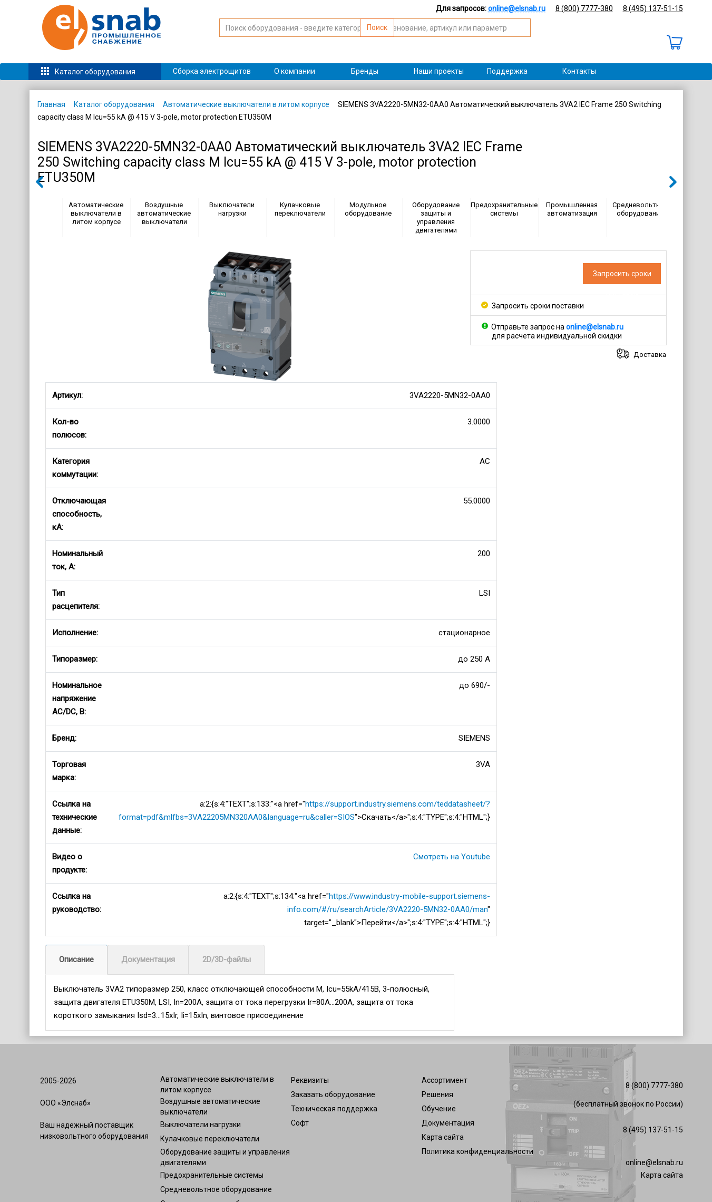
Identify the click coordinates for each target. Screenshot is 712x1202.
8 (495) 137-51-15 (653, 8)
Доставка (649, 354)
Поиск (532, 40)
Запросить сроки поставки (532, 306)
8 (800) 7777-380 (584, 8)
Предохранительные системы (504, 209)
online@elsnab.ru (654, 1162)
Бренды (364, 71)
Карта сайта (443, 1137)
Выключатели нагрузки (232, 209)
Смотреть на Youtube (451, 856)
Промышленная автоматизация (572, 209)
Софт (300, 1123)
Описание (76, 959)
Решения (437, 1094)
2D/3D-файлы (226, 959)
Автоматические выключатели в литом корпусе (246, 104)
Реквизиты (310, 1080)
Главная (51, 104)
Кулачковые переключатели (300, 209)
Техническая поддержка (334, 1108)
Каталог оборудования (95, 71)
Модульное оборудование (368, 209)
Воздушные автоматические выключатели (164, 213)
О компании (294, 71)
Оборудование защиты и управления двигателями (436, 217)
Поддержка (507, 71)
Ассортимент (444, 1080)
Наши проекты (439, 71)
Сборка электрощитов (212, 71)
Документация (148, 959)
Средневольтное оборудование (640, 209)
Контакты (579, 71)
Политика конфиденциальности (477, 1151)
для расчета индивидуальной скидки (557, 336)
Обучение (439, 1108)
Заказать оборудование (333, 1094)
